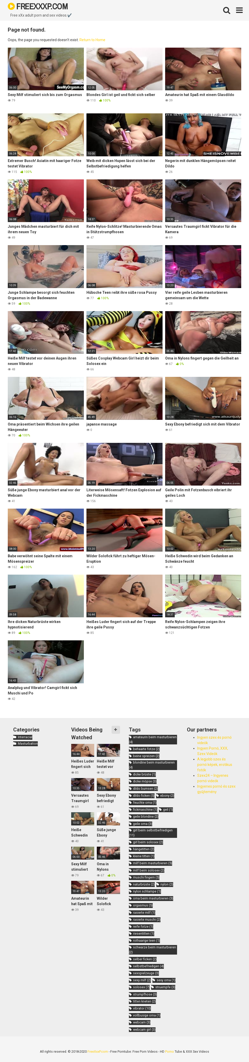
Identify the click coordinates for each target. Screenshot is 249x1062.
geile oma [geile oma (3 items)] (142, 824)
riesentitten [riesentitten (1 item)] (143, 933)
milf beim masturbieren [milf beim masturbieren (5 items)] (152, 863)
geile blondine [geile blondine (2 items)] (145, 816)
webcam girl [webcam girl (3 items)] (144, 1029)
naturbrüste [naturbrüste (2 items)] (144, 884)
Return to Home (92, 40)
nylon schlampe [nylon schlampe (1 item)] (147, 891)
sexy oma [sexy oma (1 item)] (166, 980)
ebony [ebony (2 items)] (167, 795)
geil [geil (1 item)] (168, 809)
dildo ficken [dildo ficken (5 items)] (144, 795)
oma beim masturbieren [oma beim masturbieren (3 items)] (153, 898)
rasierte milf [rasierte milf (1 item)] (144, 912)
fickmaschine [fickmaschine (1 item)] (145, 809)
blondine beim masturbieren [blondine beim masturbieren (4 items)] (152, 764)
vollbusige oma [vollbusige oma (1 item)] (146, 1015)
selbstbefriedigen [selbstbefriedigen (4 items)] (148, 966)
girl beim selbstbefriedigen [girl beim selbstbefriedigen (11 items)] (151, 832)
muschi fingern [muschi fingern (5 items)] (146, 877)
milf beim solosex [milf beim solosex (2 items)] (148, 870)
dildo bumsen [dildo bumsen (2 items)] (145, 788)
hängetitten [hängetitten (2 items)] (143, 849)
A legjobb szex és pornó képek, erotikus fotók (214, 764)
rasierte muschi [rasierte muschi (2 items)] (146, 919)
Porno (169, 1051)
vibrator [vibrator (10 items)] (142, 1008)
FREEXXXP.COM (38, 6)
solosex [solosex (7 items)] (141, 987)
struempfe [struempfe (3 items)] (165, 987)
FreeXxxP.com (97, 1051)
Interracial (25, 737)
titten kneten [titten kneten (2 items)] (144, 1001)
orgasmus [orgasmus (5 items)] (143, 905)
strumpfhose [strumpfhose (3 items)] (145, 994)
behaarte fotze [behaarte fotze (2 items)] (146, 749)
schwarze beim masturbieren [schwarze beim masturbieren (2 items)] (152, 949)
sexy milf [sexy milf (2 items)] (142, 980)
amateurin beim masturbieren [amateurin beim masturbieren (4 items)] (153, 739)
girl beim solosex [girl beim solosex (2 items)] (148, 842)
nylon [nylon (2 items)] (166, 884)
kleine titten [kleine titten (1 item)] (144, 856)
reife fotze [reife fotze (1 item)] (143, 926)
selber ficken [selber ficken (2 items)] (145, 959)
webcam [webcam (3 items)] (141, 1022)
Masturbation (28, 743)
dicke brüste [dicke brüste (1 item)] (144, 774)
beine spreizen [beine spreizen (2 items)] (146, 756)
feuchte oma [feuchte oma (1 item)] (145, 802)
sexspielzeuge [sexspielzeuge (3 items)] (146, 973)
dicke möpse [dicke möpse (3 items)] (145, 781)
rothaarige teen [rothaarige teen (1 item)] (146, 940)
